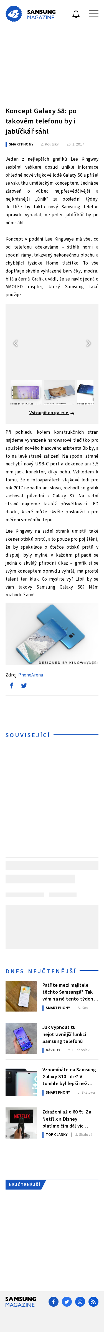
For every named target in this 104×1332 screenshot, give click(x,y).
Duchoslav (79, 1050)
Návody (53, 1050)
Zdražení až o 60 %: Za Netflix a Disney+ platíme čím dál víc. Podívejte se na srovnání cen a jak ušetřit (69, 1118)
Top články (57, 1134)
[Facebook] (54, 1302)
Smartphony (21, 144)
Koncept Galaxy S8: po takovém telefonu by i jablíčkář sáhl (41, 121)
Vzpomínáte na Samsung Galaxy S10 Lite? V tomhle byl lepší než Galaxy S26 (69, 1076)
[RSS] (93, 1302)
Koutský (50, 144)
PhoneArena (30, 675)
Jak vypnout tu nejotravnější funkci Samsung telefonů (64, 1034)
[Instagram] (80, 1302)
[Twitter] (67, 1302)
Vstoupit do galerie (52, 413)
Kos (83, 1007)
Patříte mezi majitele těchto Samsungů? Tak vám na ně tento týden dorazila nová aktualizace (70, 992)
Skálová (86, 1092)
